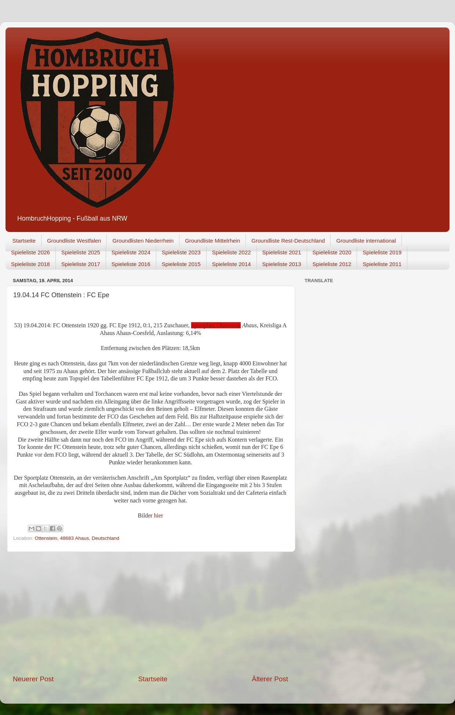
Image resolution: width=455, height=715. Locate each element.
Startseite (24, 240)
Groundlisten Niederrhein (143, 240)
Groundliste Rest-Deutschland (288, 240)
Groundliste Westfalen (74, 240)
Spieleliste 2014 (231, 264)
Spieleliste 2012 (332, 264)
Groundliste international (366, 240)
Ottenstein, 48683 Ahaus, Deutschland (77, 538)
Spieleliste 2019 (382, 252)
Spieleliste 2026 (30, 252)
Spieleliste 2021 (281, 252)
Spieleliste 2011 (382, 264)
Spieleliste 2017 (80, 264)
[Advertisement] (150, 613)
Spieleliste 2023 (181, 252)
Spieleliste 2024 (131, 252)
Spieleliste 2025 (80, 252)
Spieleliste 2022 (231, 252)
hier (158, 515)
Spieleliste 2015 (181, 264)
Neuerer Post (33, 679)
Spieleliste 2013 (281, 264)
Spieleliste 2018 (30, 264)
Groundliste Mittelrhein (212, 240)
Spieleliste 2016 (131, 264)
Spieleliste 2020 (332, 252)
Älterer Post (270, 679)
